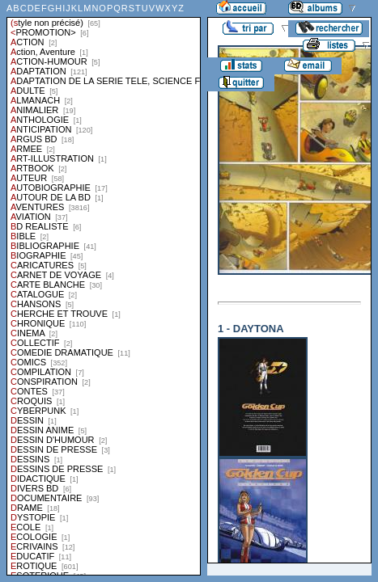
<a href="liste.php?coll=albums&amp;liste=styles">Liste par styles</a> (103, 288)
